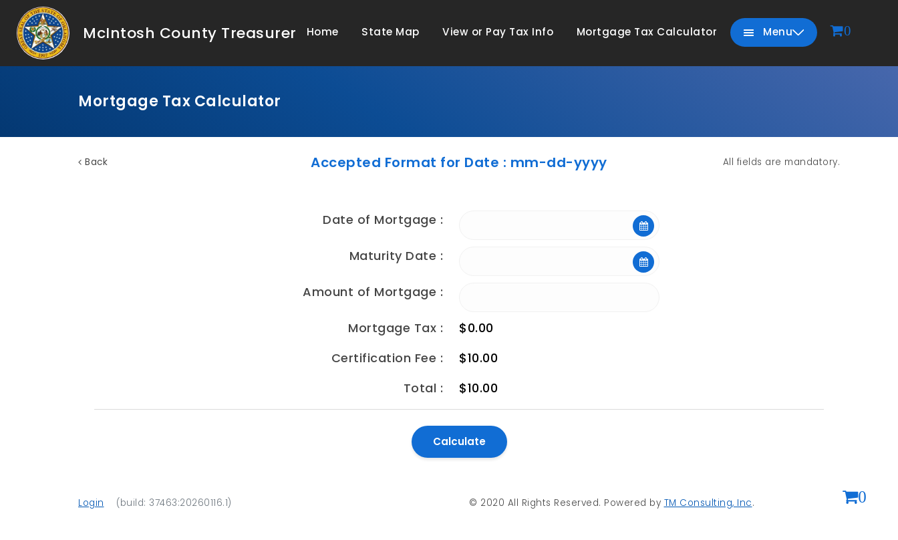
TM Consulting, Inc (708, 503)
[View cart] (841, 32)
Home (323, 32)
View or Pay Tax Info (497, 32)
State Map (390, 32)
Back (93, 162)
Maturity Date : (396, 255)
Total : (424, 388)
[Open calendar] (643, 226)
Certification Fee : (387, 358)
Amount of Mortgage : (373, 291)
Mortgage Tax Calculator (647, 32)
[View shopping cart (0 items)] (854, 498)
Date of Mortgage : (383, 219)
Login (91, 503)
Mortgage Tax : (395, 327)
